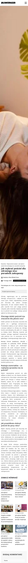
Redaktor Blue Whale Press (11, 277)
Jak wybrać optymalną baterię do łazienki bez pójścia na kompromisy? (6, 497)
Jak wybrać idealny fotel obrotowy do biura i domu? (20, 495)
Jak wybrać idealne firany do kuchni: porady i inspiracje (20, 517)
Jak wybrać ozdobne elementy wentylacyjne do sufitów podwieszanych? (21, 540)
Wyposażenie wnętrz (19, 280)
